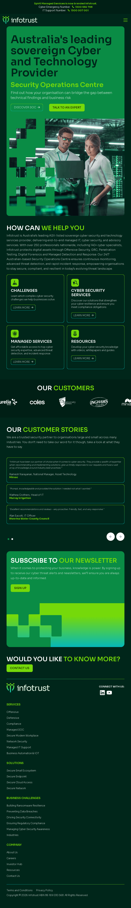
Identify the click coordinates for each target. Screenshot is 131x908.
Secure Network (16, 788)
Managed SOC (15, 729)
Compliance (14, 723)
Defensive (13, 717)
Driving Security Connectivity (24, 817)
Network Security (17, 741)
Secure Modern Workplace (22, 735)
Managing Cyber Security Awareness (28, 829)
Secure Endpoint (17, 776)
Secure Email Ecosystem (21, 770)
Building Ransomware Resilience (26, 805)
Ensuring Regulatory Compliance (26, 823)
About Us (12, 852)
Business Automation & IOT (23, 753)
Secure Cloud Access (19, 782)
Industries (12, 835)
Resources (13, 870)
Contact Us (13, 876)
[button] (124, 20)
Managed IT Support (19, 747)
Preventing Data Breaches (22, 811)
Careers (11, 858)
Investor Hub (14, 864)
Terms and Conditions (20, 890)
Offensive (13, 712)
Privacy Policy (44, 890)
